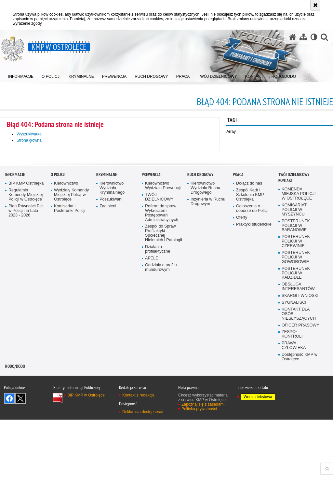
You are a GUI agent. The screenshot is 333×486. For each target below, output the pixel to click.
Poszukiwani (111, 353)
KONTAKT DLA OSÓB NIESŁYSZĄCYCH (299, 467)
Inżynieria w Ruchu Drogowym (208, 355)
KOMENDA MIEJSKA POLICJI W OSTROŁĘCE (299, 347)
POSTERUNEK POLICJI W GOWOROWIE (296, 411)
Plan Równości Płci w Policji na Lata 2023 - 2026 (25, 364)
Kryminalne (106, 328)
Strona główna (29, 140)
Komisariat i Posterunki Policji (69, 362)
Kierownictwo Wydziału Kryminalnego (112, 341)
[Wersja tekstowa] (314, 37)
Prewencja (151, 328)
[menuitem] (21, 75)
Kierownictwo (66, 337)
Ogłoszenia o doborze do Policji (252, 362)
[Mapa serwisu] (303, 37)
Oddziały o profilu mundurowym (161, 420)
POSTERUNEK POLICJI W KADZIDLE (296, 426)
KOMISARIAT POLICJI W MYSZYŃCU (294, 363)
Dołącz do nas (249, 337)
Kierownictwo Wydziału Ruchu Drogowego (205, 341)
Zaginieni (108, 360)
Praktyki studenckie (254, 378)
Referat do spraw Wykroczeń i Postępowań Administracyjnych (161, 367)
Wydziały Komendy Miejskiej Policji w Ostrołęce (71, 348)
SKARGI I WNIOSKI (300, 449)
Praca (238, 328)
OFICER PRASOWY (300, 479)
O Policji (58, 328)
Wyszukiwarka (29, 134)
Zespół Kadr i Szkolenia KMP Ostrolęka (250, 348)
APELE (151, 412)
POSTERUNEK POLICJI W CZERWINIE (296, 395)
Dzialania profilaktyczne (157, 402)
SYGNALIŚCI (294, 456)
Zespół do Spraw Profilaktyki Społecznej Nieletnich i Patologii (163, 387)
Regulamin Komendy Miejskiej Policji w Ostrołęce (25, 348)
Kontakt (285, 334)
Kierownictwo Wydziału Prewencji (162, 339)
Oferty (241, 371)
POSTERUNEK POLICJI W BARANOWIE (296, 379)
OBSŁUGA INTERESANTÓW (298, 440)
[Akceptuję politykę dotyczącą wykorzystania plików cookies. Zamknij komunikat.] (315, 5)
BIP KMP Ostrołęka (26, 337)
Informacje (15, 328)
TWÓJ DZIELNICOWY (159, 350)
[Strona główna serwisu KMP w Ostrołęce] (292, 37)
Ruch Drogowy (200, 328)
